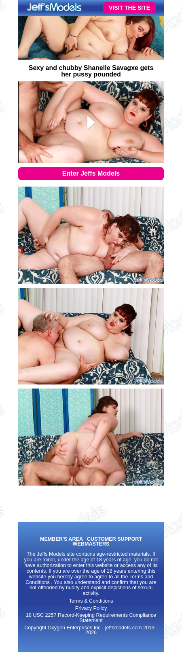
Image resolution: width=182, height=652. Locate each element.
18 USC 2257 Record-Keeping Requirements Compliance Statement (91, 617)
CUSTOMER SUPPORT (114, 539)
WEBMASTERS (91, 544)
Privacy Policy (91, 608)
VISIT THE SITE (129, 7)
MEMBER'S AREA (61, 539)
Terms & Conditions (91, 601)
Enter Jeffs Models (91, 173)
